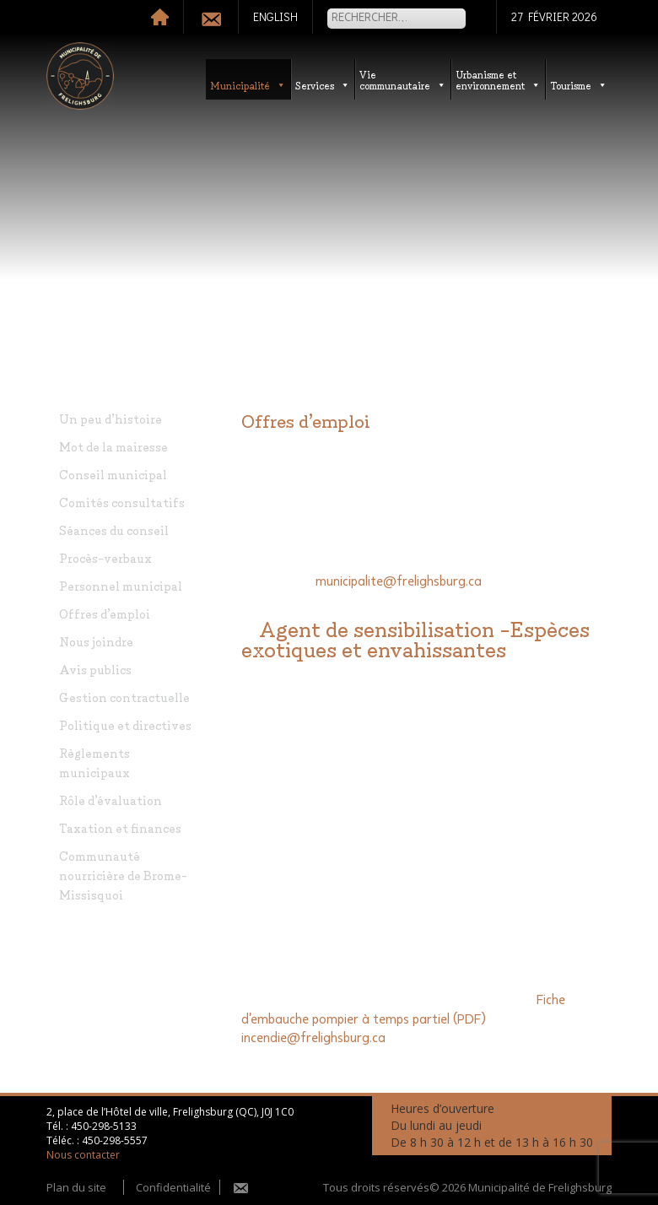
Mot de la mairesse (113, 446)
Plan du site (76, 1187)
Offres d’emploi (104, 613)
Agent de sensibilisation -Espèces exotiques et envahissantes (415, 637)
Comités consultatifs (122, 502)
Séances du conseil (114, 529)
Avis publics (95, 669)
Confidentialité (173, 1187)
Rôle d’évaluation (110, 800)
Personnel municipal (120, 585)
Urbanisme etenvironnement (498, 79)
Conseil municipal (113, 474)
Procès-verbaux (105, 557)
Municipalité (248, 84)
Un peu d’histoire (110, 418)
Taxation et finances (120, 827)
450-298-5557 (115, 1140)
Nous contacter (83, 1155)
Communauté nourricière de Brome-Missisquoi (123, 874)
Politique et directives (125, 724)
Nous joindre (96, 641)
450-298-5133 (104, 1126)
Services (322, 84)
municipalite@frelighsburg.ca (399, 581)
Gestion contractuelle (124, 697)
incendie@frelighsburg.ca (313, 1038)
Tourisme (578, 84)
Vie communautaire (402, 79)
